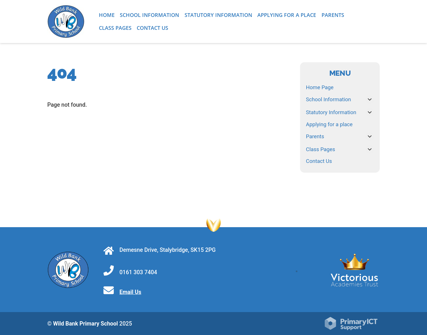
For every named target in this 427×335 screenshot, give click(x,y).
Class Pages (115, 27)
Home (107, 14)
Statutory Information (218, 14)
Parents (333, 14)
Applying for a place (286, 14)
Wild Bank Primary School (85, 323)
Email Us (130, 292)
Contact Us (152, 27)
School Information (149, 14)
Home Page (320, 87)
